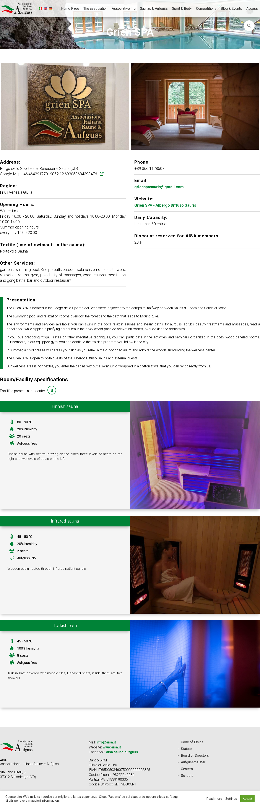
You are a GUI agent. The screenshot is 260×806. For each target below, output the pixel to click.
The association (95, 8)
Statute (186, 749)
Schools (187, 776)
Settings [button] (231, 799)
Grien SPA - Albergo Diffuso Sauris (165, 205)
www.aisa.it (112, 747)
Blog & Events (231, 8)
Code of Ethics (192, 742)
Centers (187, 769)
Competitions (206, 8)
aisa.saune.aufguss (122, 752)
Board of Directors (195, 755)
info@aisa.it (106, 742)
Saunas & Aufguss (154, 8)
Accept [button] (247, 798)
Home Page (70, 8)
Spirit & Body (182, 8)
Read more (214, 799)
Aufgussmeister (193, 762)
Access (252, 8)
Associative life (124, 8)
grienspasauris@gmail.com (159, 187)
